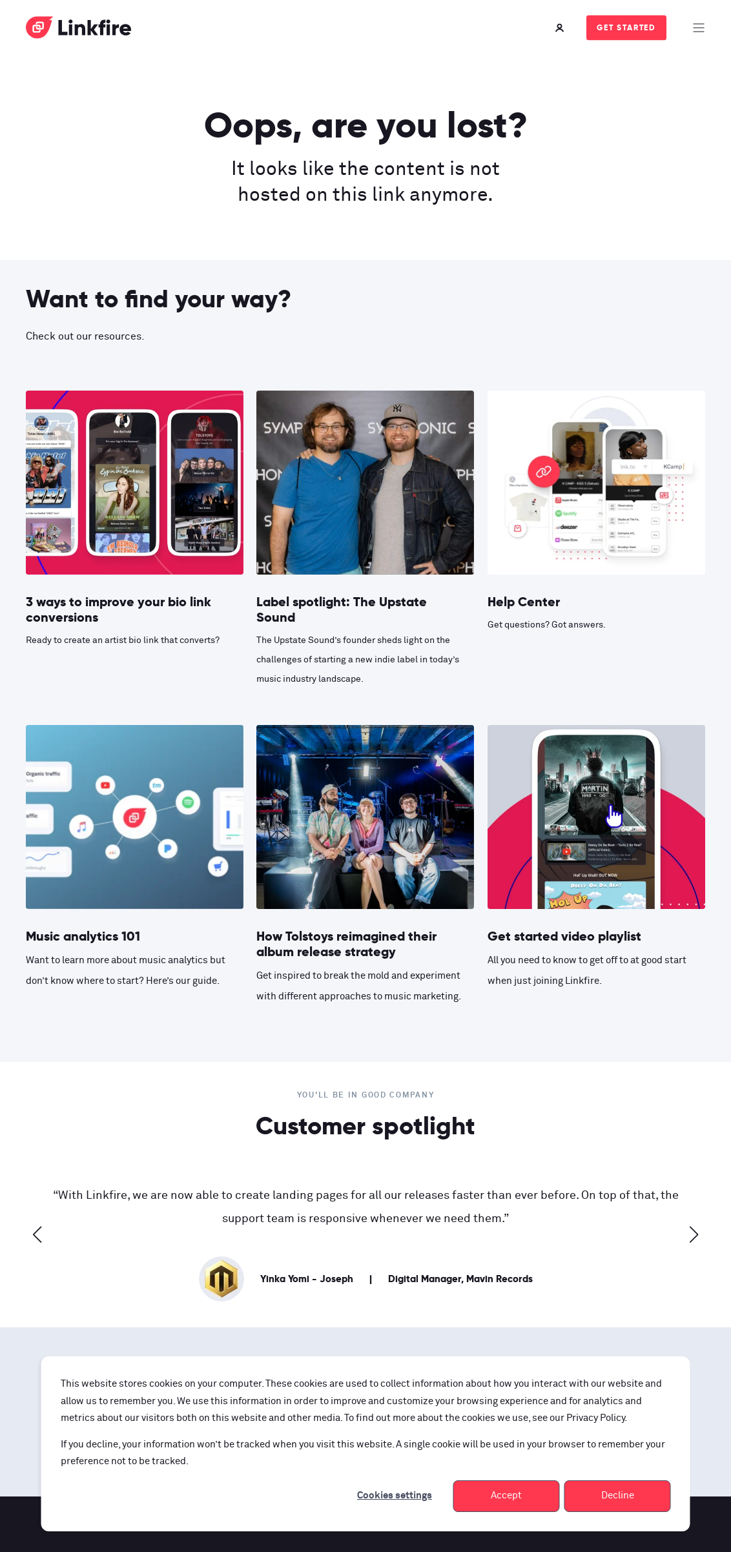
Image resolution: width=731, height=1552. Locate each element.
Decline (617, 1495)
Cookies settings (394, 1495)
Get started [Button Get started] (626, 27)
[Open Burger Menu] (699, 28)
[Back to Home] (79, 30)
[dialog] (365, 1443)
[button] (37, 1234)
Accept (506, 1495)
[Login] (561, 27)
